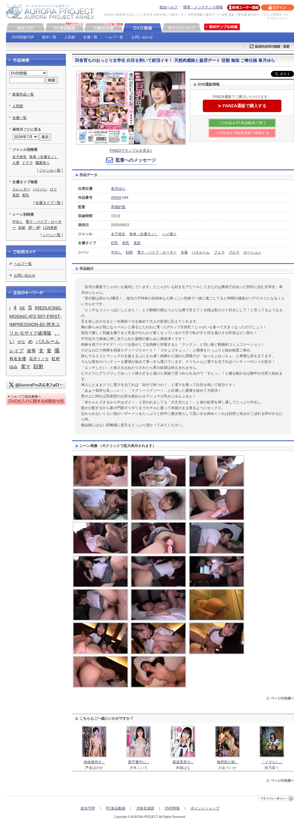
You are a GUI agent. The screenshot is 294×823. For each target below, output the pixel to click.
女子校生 (118, 234)
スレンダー (21, 189)
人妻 (16, 163)
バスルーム (201, 252)
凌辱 (31, 350)
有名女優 (17, 359)
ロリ (53, 189)
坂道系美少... (183, 762)
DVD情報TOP (23, 37)
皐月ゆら (118, 189)
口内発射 (50, 228)
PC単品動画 (115, 808)
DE (22, 308)
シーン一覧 (52, 235)
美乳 (125, 243)
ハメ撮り (169, 234)
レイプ (16, 350)
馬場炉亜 (118, 207)
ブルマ (234, 252)
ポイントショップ (204, 808)
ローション (252, 252)
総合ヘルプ (169, 7)
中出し (116, 252)
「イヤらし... (271, 762)
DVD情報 (172, 808)
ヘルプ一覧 (114, 37)
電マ (25, 366)
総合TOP (88, 808)
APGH (116, 198)
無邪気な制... (227, 762)
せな (21, 341)
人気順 (69, 37)
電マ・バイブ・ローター (157, 252)
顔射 (129, 252)
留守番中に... (138, 762)
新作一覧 (49, 37)
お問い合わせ (142, 37)
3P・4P (34, 228)
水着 (184, 252)
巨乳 (114, 243)
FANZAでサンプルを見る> (131, 150)
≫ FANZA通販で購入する (242, 105)
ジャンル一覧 (50, 170)
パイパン (40, 189)
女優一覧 (90, 37)
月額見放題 (145, 808)
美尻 (137, 243)
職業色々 (42, 163)
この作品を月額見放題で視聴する (242, 133)
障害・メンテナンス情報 (203, 7)
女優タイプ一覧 (48, 203)
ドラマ (27, 163)
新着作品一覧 (23, 94)
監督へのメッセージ (136, 159)
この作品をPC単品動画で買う (242, 123)
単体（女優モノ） (143, 234)
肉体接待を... (94, 762)
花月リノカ (39, 359)
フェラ (219, 252)
